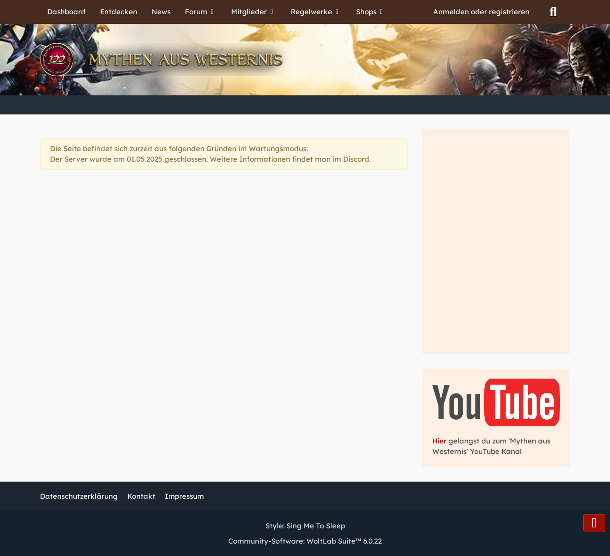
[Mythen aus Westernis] (305, 59)
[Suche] (553, 12)
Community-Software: (305, 541)
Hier (440, 440)
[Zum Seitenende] (594, 523)
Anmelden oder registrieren (481, 11)
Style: (305, 525)
